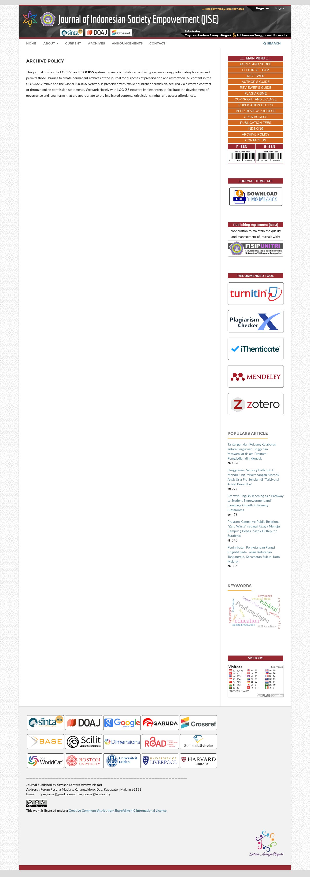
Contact (157, 43)
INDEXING (256, 128)
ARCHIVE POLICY (255, 134)
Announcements (127, 43)
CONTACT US (255, 140)
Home (31, 43)
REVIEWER (256, 76)
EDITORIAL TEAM (255, 70)
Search (272, 43)
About (49, 43)
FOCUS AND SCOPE (256, 64)
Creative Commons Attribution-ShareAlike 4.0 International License (117, 810)
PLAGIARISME (256, 93)
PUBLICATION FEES (255, 123)
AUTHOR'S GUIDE (255, 82)
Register (262, 8)
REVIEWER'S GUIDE (256, 87)
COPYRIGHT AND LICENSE (256, 99)
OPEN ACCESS (255, 117)
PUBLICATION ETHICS (255, 105)
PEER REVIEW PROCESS (256, 111)
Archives (96, 43)
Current (73, 43)
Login (279, 8)
